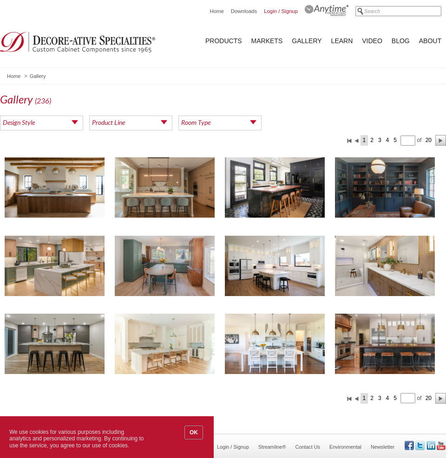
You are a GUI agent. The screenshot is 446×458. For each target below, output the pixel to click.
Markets (267, 41)
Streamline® (272, 447)
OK (194, 432)
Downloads (244, 11)
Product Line (108, 122)
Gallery (306, 41)
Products (223, 41)
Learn (342, 41)
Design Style (19, 122)
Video (372, 41)
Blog (401, 41)
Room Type (195, 122)
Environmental (345, 447)
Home (216, 11)
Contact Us (307, 447)
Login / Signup (281, 11)
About (430, 41)
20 (429, 140)
